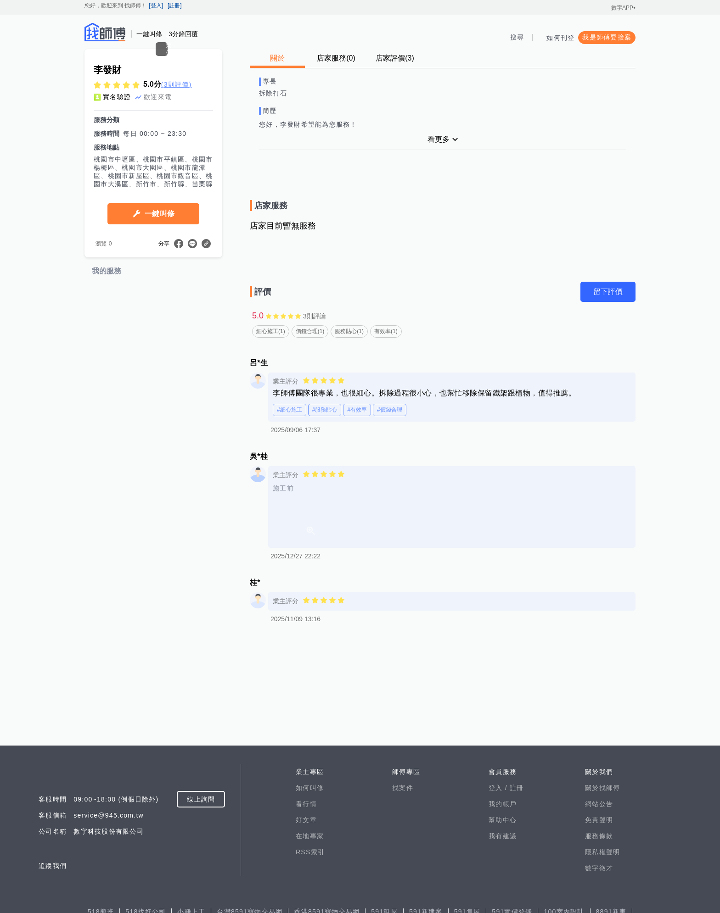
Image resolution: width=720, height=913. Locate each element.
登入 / (499, 877)
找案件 (402, 877)
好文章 (306, 909)
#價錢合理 (389, 409)
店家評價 (395, 58)
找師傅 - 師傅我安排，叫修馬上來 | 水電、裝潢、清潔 (105, 32)
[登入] (156, 5)
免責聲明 (599, 909)
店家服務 (336, 58)
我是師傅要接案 (606, 37)
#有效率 (357, 409)
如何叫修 (310, 877)
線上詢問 (201, 888)
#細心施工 (289, 409)
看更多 (439, 139)
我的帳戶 (503, 893)
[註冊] (175, 5)
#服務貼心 (325, 409)
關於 (277, 58)
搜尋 (517, 37)
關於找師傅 (602, 877)
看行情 (306, 893)
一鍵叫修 (159, 303)
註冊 (517, 877)
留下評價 (608, 291)
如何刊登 (560, 37)
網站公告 (599, 893)
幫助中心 (503, 909)
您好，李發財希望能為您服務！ (308, 124)
